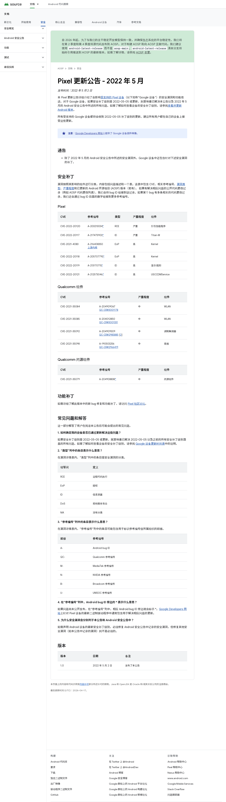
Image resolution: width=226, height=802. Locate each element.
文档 (6, 14)
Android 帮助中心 (177, 761)
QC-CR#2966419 (108, 347)
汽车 (119, 22)
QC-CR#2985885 (108, 334)
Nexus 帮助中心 (176, 772)
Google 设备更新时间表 (150, 444)
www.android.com (178, 778)
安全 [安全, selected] (43, 22)
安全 (79, 68)
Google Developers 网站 (89, 133)
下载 (53, 772)
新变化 (8, 22)
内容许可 (84, 684)
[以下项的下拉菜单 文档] (39, 4)
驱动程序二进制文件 (61, 789)
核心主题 (60, 22)
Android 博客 (116, 772)
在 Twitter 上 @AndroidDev (123, 767)
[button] (20, 28)
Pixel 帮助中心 (175, 767)
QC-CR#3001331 (108, 322)
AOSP (60, 68)
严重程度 (68, 188)
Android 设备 (99, 22)
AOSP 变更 (143, 52)
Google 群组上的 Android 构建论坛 (128, 789)
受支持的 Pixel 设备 (112, 97)
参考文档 (136, 22)
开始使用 (26, 22)
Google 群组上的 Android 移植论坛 (128, 794)
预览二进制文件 (59, 778)
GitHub (54, 794)
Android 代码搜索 (58, 4)
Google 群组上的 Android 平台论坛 (128, 783)
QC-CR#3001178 (108, 309)
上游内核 (92, 247)
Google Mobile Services (180, 783)
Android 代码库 (59, 761)
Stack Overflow (176, 789)
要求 (53, 767)
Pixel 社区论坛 (136, 404)
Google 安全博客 (118, 778)
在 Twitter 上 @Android (121, 761)
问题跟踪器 (174, 794)
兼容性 (78, 22)
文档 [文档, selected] (32, 4)
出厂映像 (55, 783)
